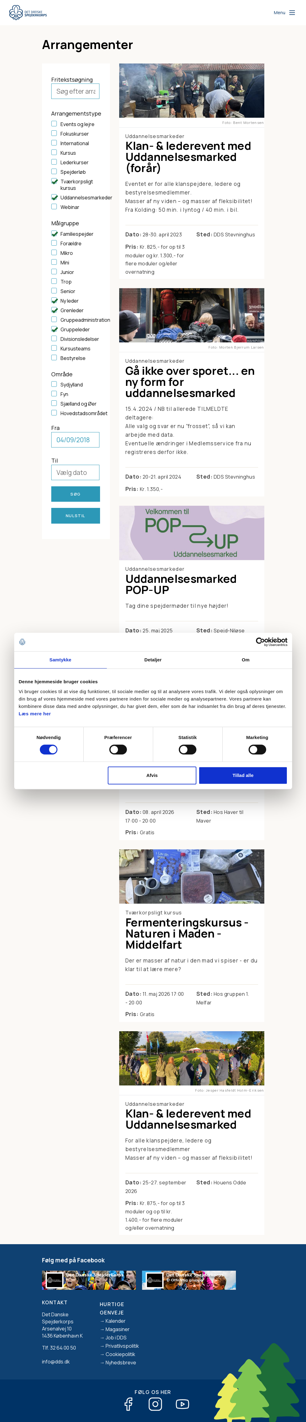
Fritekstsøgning (72, 79)
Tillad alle (243, 775)
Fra (55, 427)
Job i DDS (116, 1337)
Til (54, 460)
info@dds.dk (56, 1361)
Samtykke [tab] (60, 659)
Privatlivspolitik (122, 1345)
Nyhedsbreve (121, 1362)
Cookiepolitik (120, 1354)
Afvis (152, 775)
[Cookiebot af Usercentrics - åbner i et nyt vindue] (260, 642)
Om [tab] (245, 659)
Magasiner (118, 1329)
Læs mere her (35, 713)
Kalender (116, 1321)
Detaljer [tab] (153, 659)
